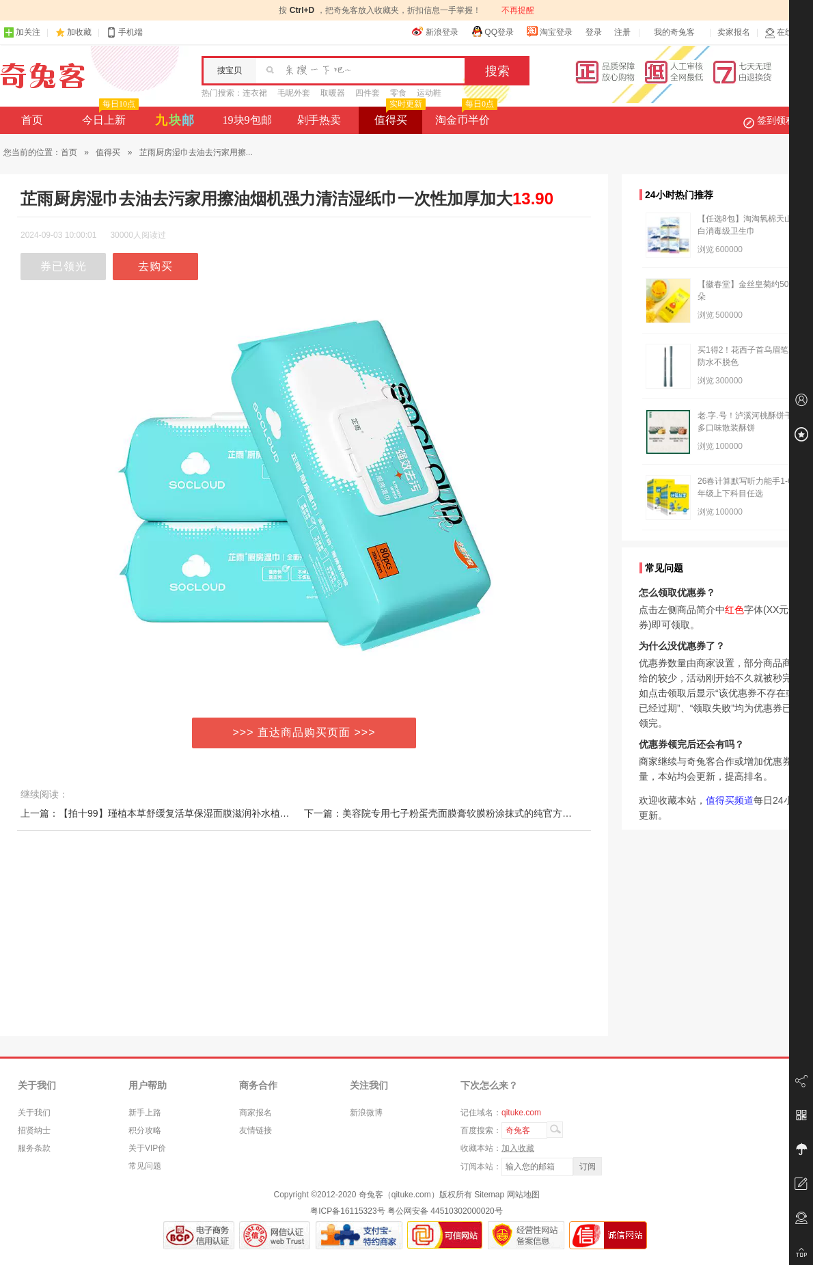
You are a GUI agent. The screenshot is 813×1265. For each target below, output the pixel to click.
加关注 (21, 32)
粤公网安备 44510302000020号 (445, 1211)
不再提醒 (517, 10)
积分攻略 (144, 1130)
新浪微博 (366, 1112)
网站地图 (523, 1194)
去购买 (155, 266)
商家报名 (255, 1112)
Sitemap (489, 1194)
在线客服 (787, 32)
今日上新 (109, 116)
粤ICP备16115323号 (347, 1211)
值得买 (398, 116)
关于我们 (34, 1112)
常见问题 (144, 1166)
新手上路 (144, 1112)
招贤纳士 (34, 1130)
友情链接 (255, 1130)
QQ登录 (492, 31)
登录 (593, 32)
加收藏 (79, 32)
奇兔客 (42, 76)
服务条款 (34, 1148)
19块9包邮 (247, 120)
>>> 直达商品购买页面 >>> (304, 732)
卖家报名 (733, 32)
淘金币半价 (465, 116)
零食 (398, 93)
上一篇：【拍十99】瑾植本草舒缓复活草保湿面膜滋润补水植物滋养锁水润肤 (183, 813)
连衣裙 (255, 93)
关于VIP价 (147, 1148)
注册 (622, 32)
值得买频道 (730, 800)
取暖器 (332, 93)
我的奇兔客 (674, 32)
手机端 (124, 32)
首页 (32, 120)
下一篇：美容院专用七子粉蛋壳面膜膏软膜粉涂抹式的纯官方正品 (442, 813)
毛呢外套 (293, 93)
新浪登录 (435, 31)
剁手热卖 (319, 120)
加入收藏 (517, 1148)
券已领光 (63, 266)
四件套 (367, 93)
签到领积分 (776, 120)
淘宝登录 (549, 31)
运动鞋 (429, 93)
